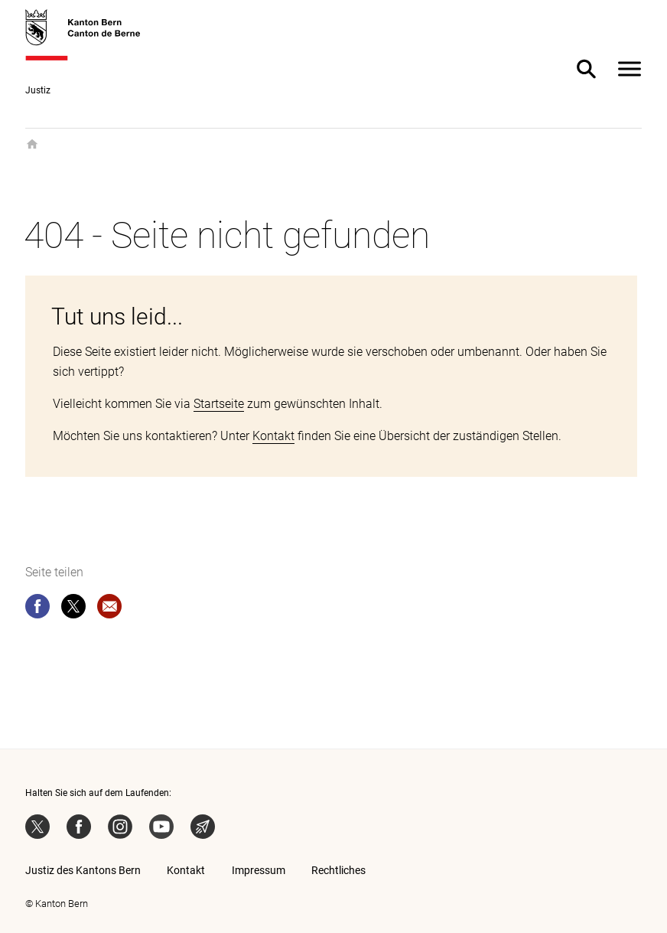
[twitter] (73, 609)
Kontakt (273, 436)
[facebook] (37, 609)
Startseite (219, 403)
